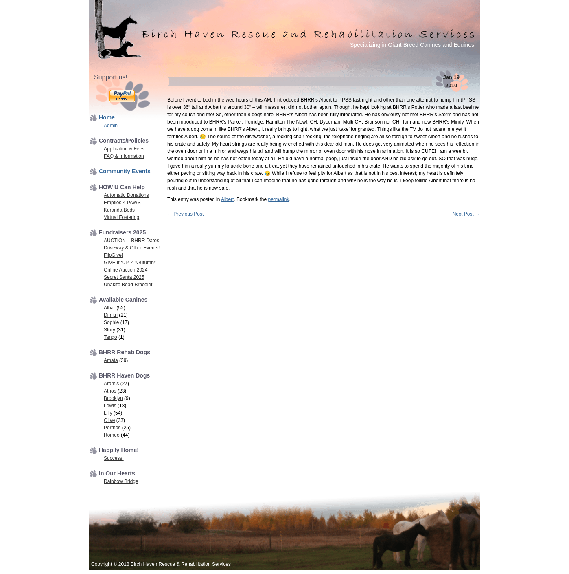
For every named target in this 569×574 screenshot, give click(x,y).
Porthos (112, 427)
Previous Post (185, 214)
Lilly (108, 413)
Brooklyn (113, 398)
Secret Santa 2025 (124, 277)
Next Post (466, 214)
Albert (227, 199)
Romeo (112, 435)
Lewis (110, 405)
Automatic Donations (126, 195)
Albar (109, 308)
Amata (111, 360)
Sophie (111, 322)
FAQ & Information (124, 156)
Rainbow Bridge (121, 481)
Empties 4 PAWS (122, 202)
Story (109, 330)
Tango (110, 337)
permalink (278, 199)
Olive (109, 420)
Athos (110, 391)
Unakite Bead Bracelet (128, 284)
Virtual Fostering (121, 217)
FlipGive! (113, 255)
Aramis (111, 383)
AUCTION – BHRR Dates (131, 240)
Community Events (125, 171)
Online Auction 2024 (125, 270)
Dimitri (111, 315)
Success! (114, 458)
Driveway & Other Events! (132, 248)
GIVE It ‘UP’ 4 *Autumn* (130, 262)
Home (107, 117)
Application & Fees (124, 149)
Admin (111, 125)
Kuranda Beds (119, 210)
